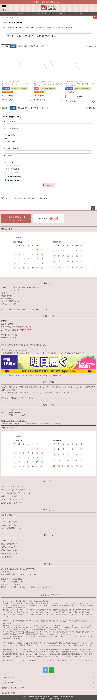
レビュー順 (44, 46)
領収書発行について (9, 553)
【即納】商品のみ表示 (13, 176)
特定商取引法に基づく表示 (13, 688)
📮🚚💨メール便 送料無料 (48, 2)
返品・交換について (9, 550)
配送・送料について (9, 544)
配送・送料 (48, 316)
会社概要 (48, 564)
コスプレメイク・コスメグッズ (14, 490)
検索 (95, 17)
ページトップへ (93, 208)
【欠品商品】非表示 (12, 180)
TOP (2, 198)
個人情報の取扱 (8, 693)
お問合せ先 (48, 405)
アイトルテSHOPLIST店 (84, 660)
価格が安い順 (22, 46)
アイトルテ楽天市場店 (28, 660)
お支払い (48, 282)
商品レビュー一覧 (8, 525)
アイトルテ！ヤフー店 (47, 660)
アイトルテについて (48, 595)
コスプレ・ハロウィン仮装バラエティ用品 (17, 198)
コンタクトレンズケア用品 (12, 500)
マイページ (48, 510)
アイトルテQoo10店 (64, 660)
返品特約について (15, 398)
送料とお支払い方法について (20, 309)
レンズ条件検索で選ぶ (12, 117)
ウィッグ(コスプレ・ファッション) (15, 493)
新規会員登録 (6, 515)
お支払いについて (8, 547)
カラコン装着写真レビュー (12, 528)
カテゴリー (48, 481)
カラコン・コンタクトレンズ (13, 486)
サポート (48, 535)
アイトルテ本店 (8, 660)
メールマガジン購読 (9, 522)
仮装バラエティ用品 (9, 496)
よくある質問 (6, 557)
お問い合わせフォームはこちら (14, 421)
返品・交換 (48, 382)
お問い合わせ (7, 682)
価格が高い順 (33, 46)
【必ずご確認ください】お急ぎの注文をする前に (28, 375)
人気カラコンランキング (11, 503)
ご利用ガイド (6, 540)
